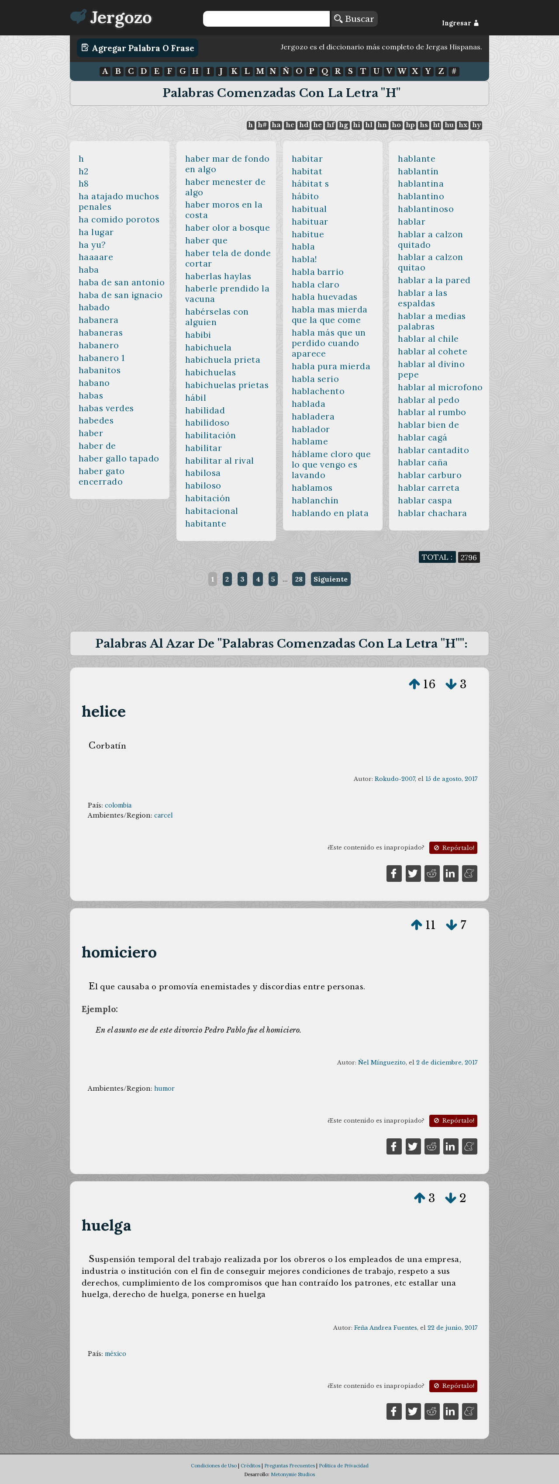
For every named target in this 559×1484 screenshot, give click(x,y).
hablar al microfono (440, 387)
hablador (311, 429)
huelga (106, 1225)
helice (104, 711)
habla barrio (318, 272)
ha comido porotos (119, 219)
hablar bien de (428, 425)
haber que (206, 240)
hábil (196, 397)
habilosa (203, 473)
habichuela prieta (223, 359)
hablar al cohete (432, 351)
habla (303, 246)
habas (91, 395)
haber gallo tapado (119, 458)
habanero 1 (102, 358)
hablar (411, 221)
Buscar (354, 19)
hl (369, 125)
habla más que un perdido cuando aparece (329, 343)
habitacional (211, 511)
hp (410, 125)
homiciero (119, 952)
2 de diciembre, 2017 (446, 1062)
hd (303, 125)
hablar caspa (425, 500)
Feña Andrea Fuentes (385, 1328)
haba (89, 269)
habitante (206, 523)
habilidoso (207, 422)
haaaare (96, 257)
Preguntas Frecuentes (289, 1466)
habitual (309, 209)
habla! (304, 259)
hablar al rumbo (432, 412)
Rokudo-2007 (395, 779)
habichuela (208, 347)
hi (356, 125)
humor (164, 1088)
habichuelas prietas (227, 385)
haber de (97, 445)
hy (476, 125)
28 (299, 579)
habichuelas (210, 372)
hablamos (312, 487)
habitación (208, 498)
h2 (84, 171)
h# (262, 125)
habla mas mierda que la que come (330, 314)
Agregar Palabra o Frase (137, 47)
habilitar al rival (219, 460)
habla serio (315, 379)
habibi (198, 334)
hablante (416, 158)
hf (331, 125)
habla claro (316, 284)
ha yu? (92, 244)
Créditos (250, 1466)
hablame (310, 441)
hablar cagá (423, 437)
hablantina (421, 183)
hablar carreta (428, 487)
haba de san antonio (122, 282)
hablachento (318, 391)
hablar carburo (430, 475)
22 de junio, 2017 (452, 1328)
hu (449, 125)
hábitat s (310, 183)
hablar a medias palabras (432, 321)
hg (343, 125)
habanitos (100, 370)
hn (382, 125)
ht (436, 125)
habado (94, 307)
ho (396, 125)
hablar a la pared (434, 280)
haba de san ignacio (121, 295)
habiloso (203, 485)
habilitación (210, 435)
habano (94, 383)
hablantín (418, 171)
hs (424, 125)
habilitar (203, 448)
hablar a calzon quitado (430, 239)
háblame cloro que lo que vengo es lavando (331, 464)
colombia (118, 805)
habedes (96, 420)
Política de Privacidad (344, 1466)
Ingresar (460, 23)
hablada (309, 404)
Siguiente (331, 579)
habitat (307, 171)
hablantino (421, 196)
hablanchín (315, 500)
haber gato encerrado (102, 476)
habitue (308, 234)
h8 (84, 183)
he (317, 125)
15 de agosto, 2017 (451, 779)
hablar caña (423, 462)
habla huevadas (325, 296)
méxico (115, 1354)
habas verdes (106, 408)
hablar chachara (432, 513)
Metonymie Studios (293, 1474)
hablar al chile (428, 338)
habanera (99, 320)
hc (290, 125)
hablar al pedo (428, 400)
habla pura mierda (331, 366)
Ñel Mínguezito (382, 1062)
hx (463, 125)
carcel (163, 815)
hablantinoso (426, 209)
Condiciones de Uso (214, 1466)
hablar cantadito (433, 450)
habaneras (101, 332)
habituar (310, 221)
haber (91, 433)
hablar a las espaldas (422, 298)
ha (276, 125)
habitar (307, 158)
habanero (99, 345)
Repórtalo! (453, 848)
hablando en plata (330, 513)
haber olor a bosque (227, 227)
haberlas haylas (218, 276)
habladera (313, 416)
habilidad (205, 410)
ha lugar (96, 232)
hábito (305, 196)
